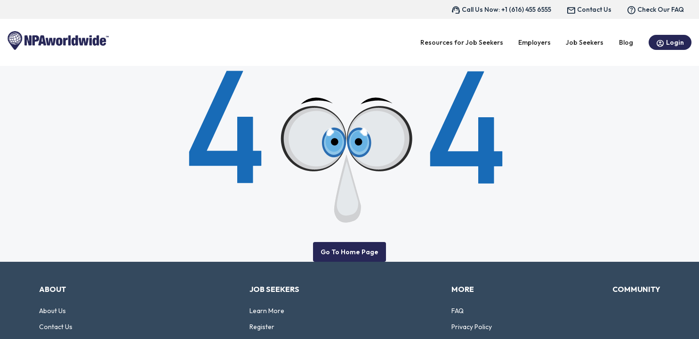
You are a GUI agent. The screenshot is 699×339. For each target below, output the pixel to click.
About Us (52, 311)
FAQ (457, 311)
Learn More (266, 311)
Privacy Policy (471, 327)
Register (261, 327)
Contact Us (55, 327)
